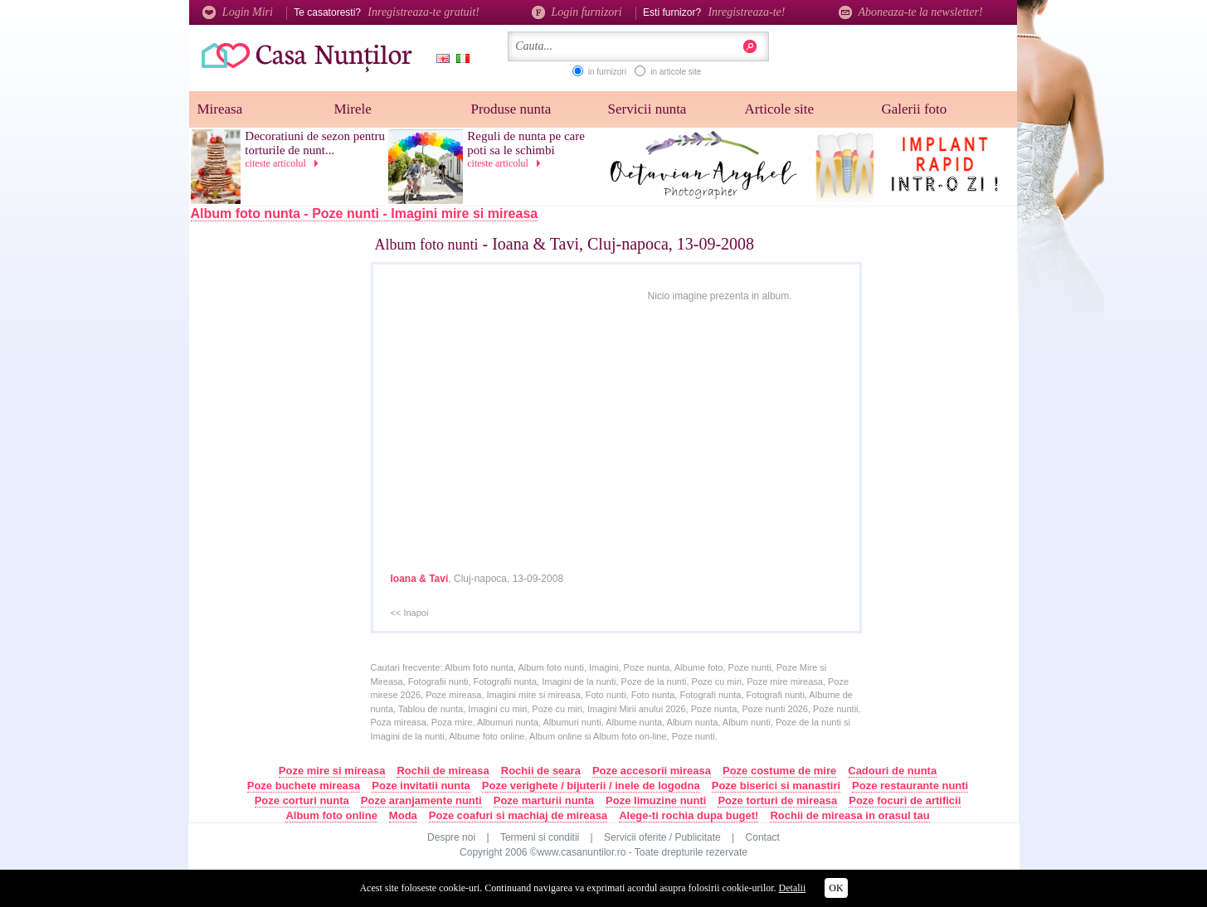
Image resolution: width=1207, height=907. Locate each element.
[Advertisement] (297, 503)
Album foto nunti (427, 244)
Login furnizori (577, 12)
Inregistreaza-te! (746, 12)
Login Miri (237, 12)
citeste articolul (284, 163)
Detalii (792, 888)
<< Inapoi (410, 613)
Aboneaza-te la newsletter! (911, 12)
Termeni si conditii (539, 837)
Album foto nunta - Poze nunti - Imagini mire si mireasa (364, 213)
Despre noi (451, 837)
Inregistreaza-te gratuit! (423, 12)
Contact (763, 837)
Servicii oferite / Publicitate (662, 837)
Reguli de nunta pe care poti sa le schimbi (526, 143)
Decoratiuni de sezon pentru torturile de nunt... (315, 143)
